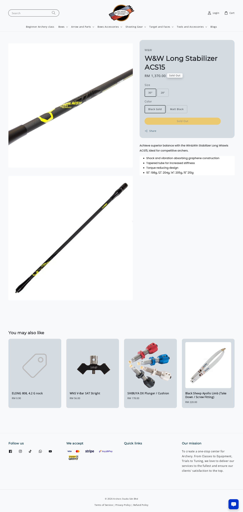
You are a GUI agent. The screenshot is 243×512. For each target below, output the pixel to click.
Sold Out (182, 121)
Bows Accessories (108, 26)
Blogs (213, 26)
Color (148, 101)
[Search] (53, 13)
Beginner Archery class (40, 26)
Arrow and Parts (81, 26)
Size (147, 85)
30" (150, 92)
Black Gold (155, 109)
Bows (61, 26)
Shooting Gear (134, 26)
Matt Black (177, 109)
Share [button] (150, 130)
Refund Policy (140, 504)
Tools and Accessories (190, 26)
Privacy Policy (123, 504)
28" (163, 92)
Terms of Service (103, 504)
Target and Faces (159, 26)
